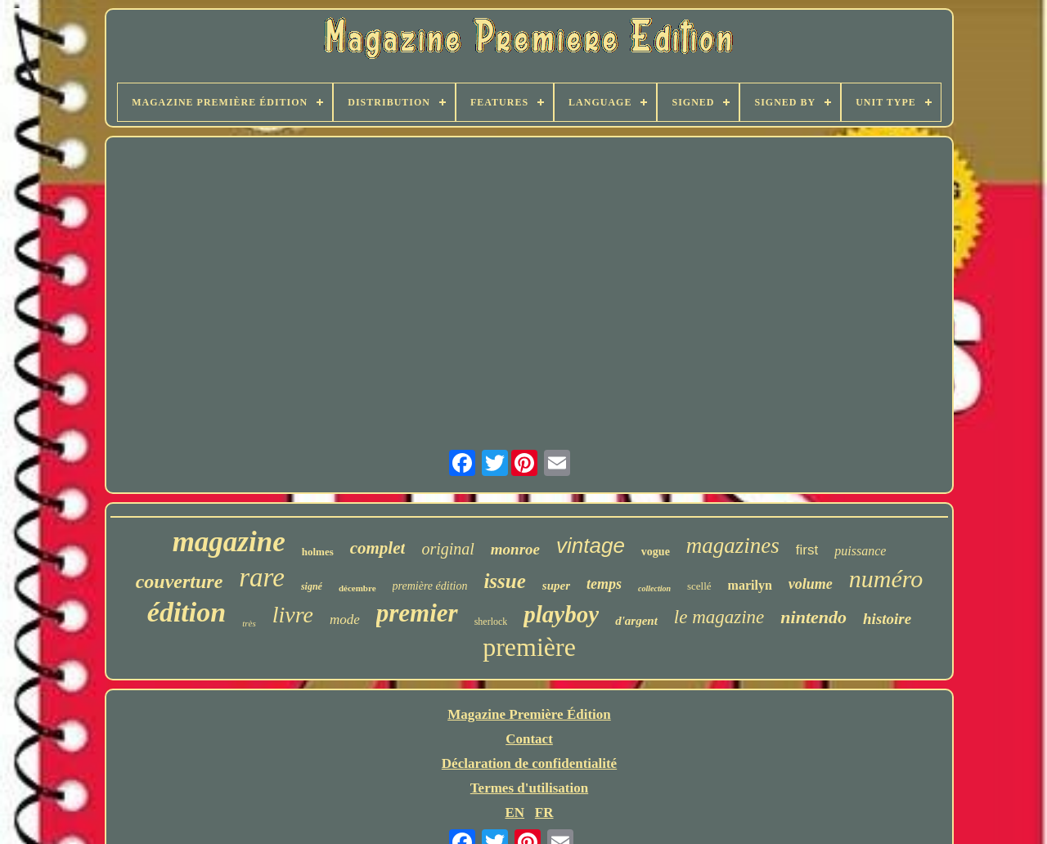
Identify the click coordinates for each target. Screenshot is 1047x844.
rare (262, 577)
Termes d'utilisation (529, 788)
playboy (561, 614)
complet (378, 548)
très (249, 623)
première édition (430, 586)
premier (417, 613)
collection (654, 588)
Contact (529, 739)
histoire (887, 618)
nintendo (813, 617)
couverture (179, 581)
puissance (860, 551)
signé (311, 586)
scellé (699, 586)
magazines (733, 545)
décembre (357, 588)
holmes (318, 551)
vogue (655, 551)
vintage (590, 545)
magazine (229, 542)
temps (604, 584)
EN (514, 812)
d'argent (636, 620)
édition (186, 612)
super (556, 585)
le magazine (719, 617)
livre (292, 614)
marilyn (750, 585)
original (447, 549)
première (529, 647)
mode (345, 619)
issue (504, 581)
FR (544, 812)
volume (811, 584)
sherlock (491, 621)
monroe (515, 549)
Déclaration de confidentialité (529, 763)
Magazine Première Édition (529, 714)
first (807, 550)
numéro (886, 578)
